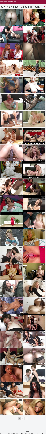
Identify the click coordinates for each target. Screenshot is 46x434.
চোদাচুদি (2, 433)
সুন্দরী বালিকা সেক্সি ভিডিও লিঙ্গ (8, 2)
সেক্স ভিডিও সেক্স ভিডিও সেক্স (12, 433)
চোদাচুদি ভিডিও (40, 433)
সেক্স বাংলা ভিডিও (37, 432)
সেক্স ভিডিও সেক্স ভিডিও (5, 432)
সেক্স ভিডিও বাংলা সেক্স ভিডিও (27, 433)
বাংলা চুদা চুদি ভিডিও (26, 432)
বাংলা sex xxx (16, 432)
